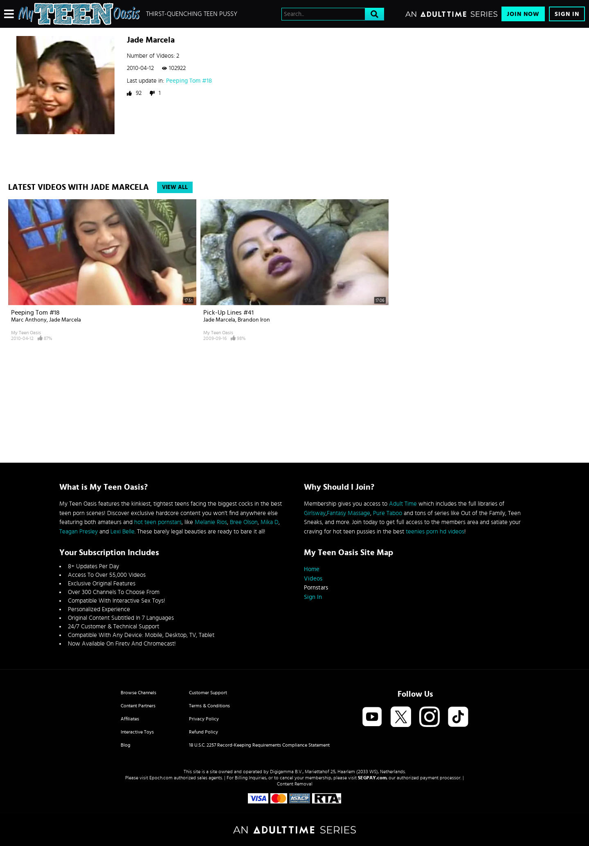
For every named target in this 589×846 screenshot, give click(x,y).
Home (311, 569)
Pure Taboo (387, 513)
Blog (125, 744)
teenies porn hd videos (435, 532)
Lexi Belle (122, 532)
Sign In (567, 14)
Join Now (523, 14)
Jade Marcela (65, 320)
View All (175, 187)
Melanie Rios (211, 522)
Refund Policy (203, 731)
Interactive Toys (137, 731)
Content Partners (138, 705)
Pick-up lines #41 (228, 312)
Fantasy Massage (348, 513)
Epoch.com (161, 777)
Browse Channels (138, 692)
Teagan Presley (78, 532)
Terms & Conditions (209, 705)
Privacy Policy (204, 718)
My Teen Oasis (26, 332)
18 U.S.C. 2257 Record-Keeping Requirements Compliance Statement (259, 744)
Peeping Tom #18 (189, 81)
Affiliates (130, 718)
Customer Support (208, 692)
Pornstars (316, 588)
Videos (313, 579)
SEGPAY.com (372, 777)
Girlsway (315, 513)
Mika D (270, 522)
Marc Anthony (29, 320)
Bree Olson (244, 522)
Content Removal (294, 783)
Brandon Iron (254, 320)
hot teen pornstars (158, 522)
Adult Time (403, 504)
